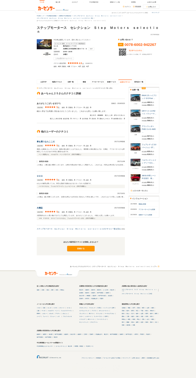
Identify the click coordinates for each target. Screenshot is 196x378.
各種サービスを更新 (145, 215)
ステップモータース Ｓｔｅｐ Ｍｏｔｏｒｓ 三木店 (137, 293)
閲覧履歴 (138, 7)
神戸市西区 (100, 292)
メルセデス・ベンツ (53, 310)
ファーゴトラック (101, 319)
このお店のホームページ (63, 58)
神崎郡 (88, 295)
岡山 (138, 319)
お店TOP (43, 82)
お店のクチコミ (125, 82)
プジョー (52, 316)
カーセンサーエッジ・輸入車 (64, 346)
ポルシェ (65, 313)
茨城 (123, 310)
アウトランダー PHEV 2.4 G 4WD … (149, 129)
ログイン (128, 7)
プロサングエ (83, 307)
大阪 (47, 290)
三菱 (38, 310)
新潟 (123, 313)
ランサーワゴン (98, 316)
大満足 (40, 208)
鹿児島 (128, 325)
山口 (148, 319)
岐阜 (151, 313)
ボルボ (51, 313)
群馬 (132, 310)
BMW (38, 313)
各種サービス (111, 82)
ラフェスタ (99, 313)
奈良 (57, 290)
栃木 (127, 310)
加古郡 (110, 295)
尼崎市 (87, 290)
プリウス (94, 310)
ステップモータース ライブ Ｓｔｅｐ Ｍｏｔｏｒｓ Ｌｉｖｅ (139, 290)
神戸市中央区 (102, 295)
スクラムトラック (84, 310)
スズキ (55, 307)
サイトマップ (155, 12)
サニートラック (83, 322)
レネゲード (88, 316)
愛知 (123, 316)
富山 (127, 313)
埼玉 (137, 310)
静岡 (156, 313)
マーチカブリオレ (109, 313)
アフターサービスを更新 (147, 209)
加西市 (44, 334)
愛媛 (127, 322)
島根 (133, 319)
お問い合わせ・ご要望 (138, 358)
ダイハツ (61, 307)
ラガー (81, 316)
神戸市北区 (129, 334)
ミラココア (82, 319)
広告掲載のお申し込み (153, 358)
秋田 (143, 307)
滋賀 (38, 290)
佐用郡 (81, 292)
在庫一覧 (71, 82)
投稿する (81, 248)
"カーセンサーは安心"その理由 (111, 358)
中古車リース (89, 346)
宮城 (138, 307)
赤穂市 (93, 292)
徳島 (152, 319)
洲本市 (93, 290)
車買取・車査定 (78, 346)
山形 (148, 307)
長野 (146, 313)
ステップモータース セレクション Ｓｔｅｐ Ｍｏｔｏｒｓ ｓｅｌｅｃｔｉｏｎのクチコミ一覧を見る (79, 229)
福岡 (137, 322)
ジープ (38, 316)
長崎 (146, 322)
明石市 (81, 290)
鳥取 (129, 319)
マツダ (43, 310)
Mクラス (91, 313)
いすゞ (59, 316)
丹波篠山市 (94, 298)
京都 (43, 290)
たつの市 (105, 290)
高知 (132, 322)
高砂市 (94, 295)
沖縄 (133, 325)
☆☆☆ (40, 176)
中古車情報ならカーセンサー (45, 346)
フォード (45, 316)
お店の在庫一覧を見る (140, 191)
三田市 (85, 334)
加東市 (107, 292)
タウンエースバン (104, 310)
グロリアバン (94, 322)
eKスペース (91, 319)
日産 (44, 307)
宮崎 (123, 325)
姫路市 (38, 334)
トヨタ (38, 307)
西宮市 (99, 290)
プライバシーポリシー (88, 358)
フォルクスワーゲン (66, 310)
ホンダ (49, 307)
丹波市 (148, 334)
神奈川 (152, 310)
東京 (146, 310)
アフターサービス (98, 82)
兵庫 (52, 290)
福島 (152, 307)
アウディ (57, 313)
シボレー (44, 313)
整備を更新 (142, 204)
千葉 (142, 310)
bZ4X (106, 316)
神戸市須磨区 (58, 334)
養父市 (112, 290)
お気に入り (152, 7)
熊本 (151, 322)
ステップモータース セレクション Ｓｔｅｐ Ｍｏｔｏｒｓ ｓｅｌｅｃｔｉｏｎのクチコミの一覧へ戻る (75, 88)
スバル (68, 307)
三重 (127, 316)
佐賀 (142, 322)
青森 (129, 307)
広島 (143, 319)
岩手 (133, 307)
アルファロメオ (67, 316)
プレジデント (83, 313)
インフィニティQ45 (108, 307)
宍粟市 (101, 298)
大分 (156, 322)
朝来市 (87, 292)
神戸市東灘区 (114, 334)
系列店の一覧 (138, 82)
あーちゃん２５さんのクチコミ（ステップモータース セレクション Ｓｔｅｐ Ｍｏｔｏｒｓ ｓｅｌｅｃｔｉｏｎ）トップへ (113, 266)
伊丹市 (87, 298)
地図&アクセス (57, 82)
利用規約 (98, 358)
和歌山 (62, 290)
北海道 (124, 307)
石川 (132, 313)
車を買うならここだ (46, 142)
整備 (84, 82)
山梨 (142, 313)
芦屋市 (142, 334)
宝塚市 (81, 298)
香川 (123, 322)
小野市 (136, 334)
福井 (137, 313)
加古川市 (81, 295)
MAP (91, 49)
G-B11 (99, 307)
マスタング (92, 307)
